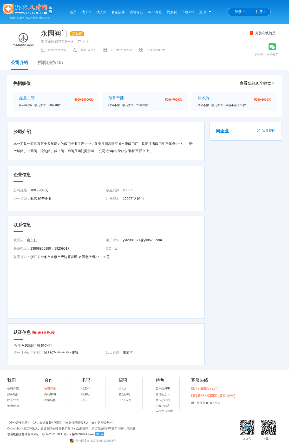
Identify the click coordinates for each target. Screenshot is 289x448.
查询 (75, 353)
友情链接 (50, 400)
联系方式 (13, 400)
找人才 (101, 12)
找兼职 (172, 12)
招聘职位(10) (50, 62)
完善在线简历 (262, 33)
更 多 (203, 12)
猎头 (84, 400)
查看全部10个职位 (255, 83)
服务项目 (13, 394)
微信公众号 (163, 394)
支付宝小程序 (164, 411)
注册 (259, 12)
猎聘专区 (136, 12)
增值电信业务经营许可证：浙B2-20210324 (34, 434)
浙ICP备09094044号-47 (79, 434)
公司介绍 (19, 65)
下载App (188, 12)
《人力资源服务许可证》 (47, 422)
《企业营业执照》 (19, 422)
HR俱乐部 (124, 400)
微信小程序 (163, 400)
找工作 (86, 12)
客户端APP (163, 388)
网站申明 (50, 394)
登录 (238, 12)
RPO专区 (155, 12)
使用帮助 (13, 406)
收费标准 (50, 388)
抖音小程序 (163, 406)
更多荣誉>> (105, 422)
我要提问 (266, 130)
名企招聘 (118, 12)
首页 (73, 12)
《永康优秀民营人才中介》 (80, 422)
